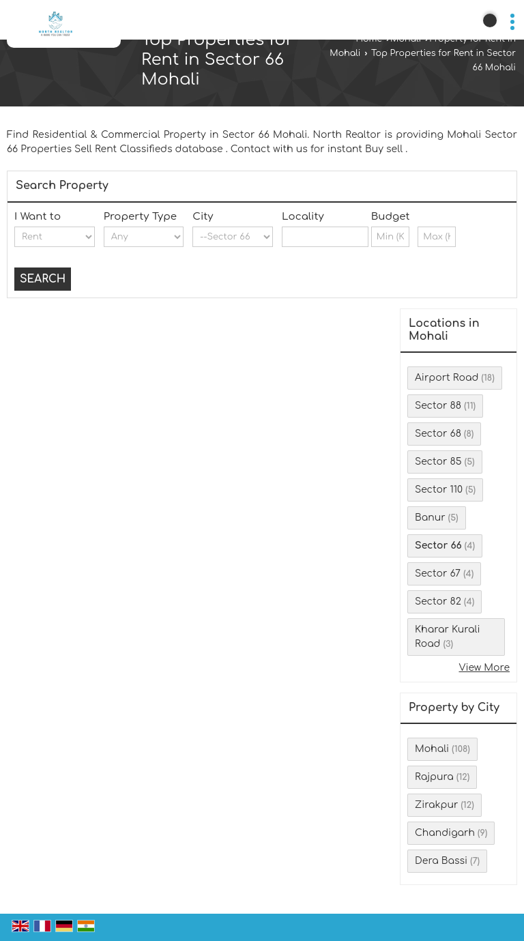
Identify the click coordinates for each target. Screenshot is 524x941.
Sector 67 (438, 573)
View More (484, 668)
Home (368, 39)
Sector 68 (438, 434)
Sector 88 (438, 406)
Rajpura (434, 777)
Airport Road (446, 378)
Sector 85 (438, 462)
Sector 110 (439, 489)
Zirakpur (436, 805)
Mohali (405, 39)
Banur (430, 517)
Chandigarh (445, 833)
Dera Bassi (441, 861)
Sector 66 (438, 545)
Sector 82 (438, 601)
